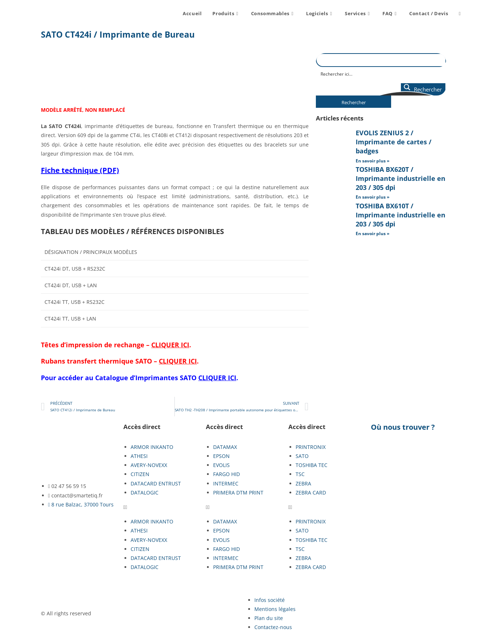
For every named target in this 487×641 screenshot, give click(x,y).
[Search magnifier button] (423, 89)
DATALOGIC (144, 492)
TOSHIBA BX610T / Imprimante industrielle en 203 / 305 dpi (400, 214)
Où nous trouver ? (403, 427)
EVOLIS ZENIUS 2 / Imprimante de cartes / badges (393, 141)
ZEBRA (303, 483)
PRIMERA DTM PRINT (238, 492)
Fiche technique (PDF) (80, 170)
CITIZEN (140, 474)
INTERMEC (225, 483)
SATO (208, 377)
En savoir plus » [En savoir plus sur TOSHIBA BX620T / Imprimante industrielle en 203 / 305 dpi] (372, 197)
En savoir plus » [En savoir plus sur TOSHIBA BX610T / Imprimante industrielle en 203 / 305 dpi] (372, 233)
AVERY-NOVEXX (149, 465)
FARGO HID (226, 474)
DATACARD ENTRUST (156, 483)
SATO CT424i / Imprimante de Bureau (118, 34)
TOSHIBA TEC (311, 465)
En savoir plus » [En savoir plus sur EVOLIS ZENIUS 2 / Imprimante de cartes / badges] (372, 161)
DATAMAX (225, 446)
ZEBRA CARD (311, 492)
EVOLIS (221, 465)
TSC (300, 474)
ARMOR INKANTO (152, 446)
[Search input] (381, 73)
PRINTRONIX (311, 446)
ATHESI (139, 456)
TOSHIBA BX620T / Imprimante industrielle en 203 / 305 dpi (400, 178)
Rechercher (354, 102)
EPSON (221, 456)
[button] (161, 506)
